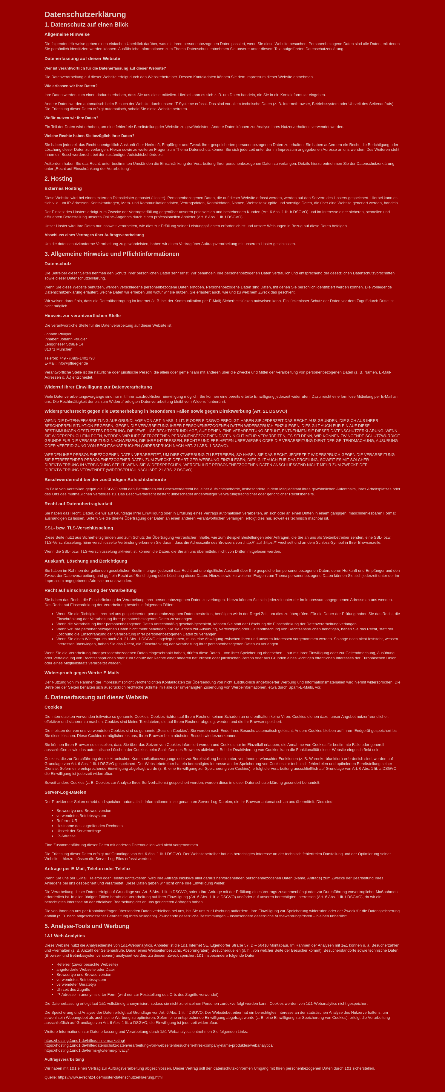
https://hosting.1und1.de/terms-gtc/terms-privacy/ (86, 1050)
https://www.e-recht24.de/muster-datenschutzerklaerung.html (110, 1077)
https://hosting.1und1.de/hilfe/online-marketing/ (84, 1040)
